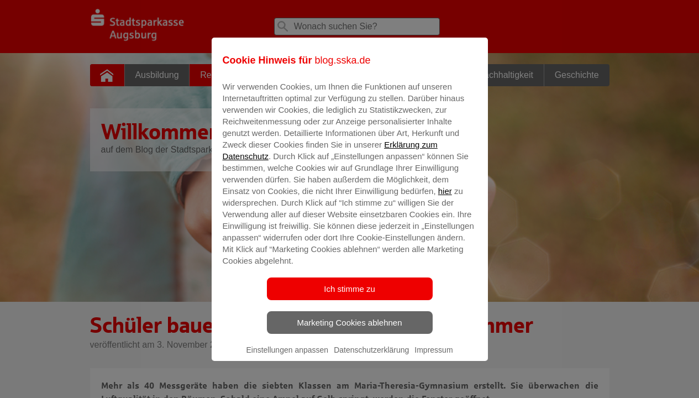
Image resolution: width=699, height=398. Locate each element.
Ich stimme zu (349, 296)
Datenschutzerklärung (371, 357)
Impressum (433, 357)
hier (445, 198)
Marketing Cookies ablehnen (349, 330)
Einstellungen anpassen (287, 357)
